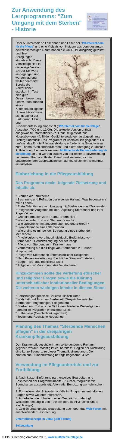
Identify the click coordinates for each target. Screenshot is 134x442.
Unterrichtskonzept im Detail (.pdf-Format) (43, 419)
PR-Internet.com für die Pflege (79, 126)
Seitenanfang (24, 425)
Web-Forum (93, 408)
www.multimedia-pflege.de (65, 437)
